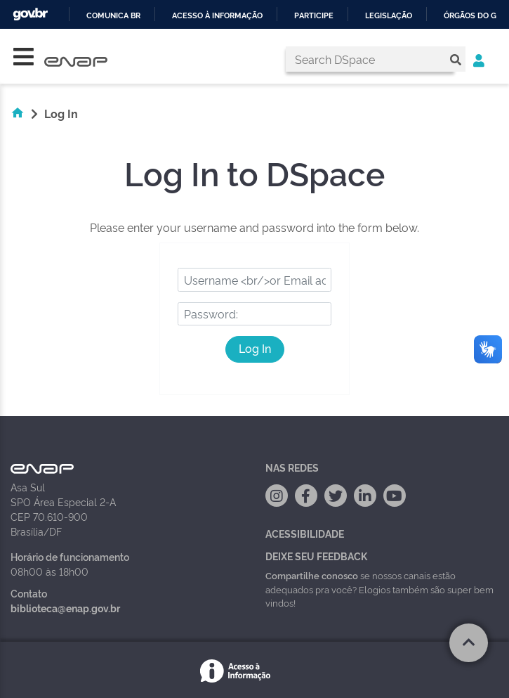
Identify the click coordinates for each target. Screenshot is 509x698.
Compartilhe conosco (311, 575)
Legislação (388, 15)
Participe (313, 15)
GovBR (30, 14)
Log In (255, 348)
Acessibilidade (304, 533)
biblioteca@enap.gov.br (65, 607)
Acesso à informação (217, 15)
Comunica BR (113, 15)
